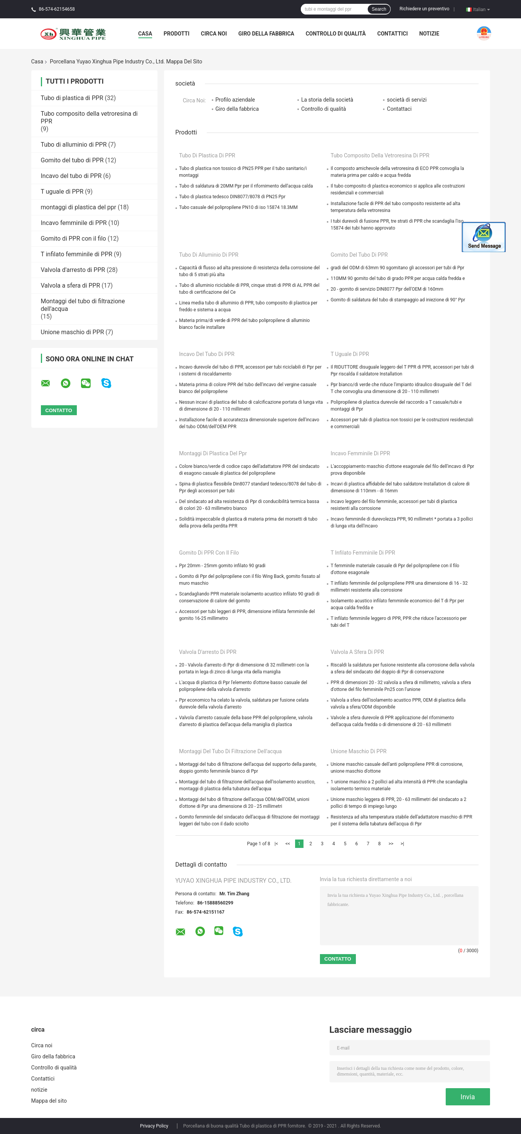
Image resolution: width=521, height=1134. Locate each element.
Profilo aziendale (235, 100)
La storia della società (327, 100)
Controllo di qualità (336, 34)
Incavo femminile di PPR (74, 222)
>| (402, 843)
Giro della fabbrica (266, 34)
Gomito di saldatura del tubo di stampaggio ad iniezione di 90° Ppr (398, 300)
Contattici (392, 34)
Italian (481, 9)
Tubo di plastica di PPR (72, 98)
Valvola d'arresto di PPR (73, 269)
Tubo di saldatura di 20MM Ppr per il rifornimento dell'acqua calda (246, 186)
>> (390, 843)
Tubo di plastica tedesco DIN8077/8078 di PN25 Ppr (232, 196)
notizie (429, 34)
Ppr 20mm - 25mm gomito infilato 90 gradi (222, 565)
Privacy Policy (154, 1126)
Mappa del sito (49, 1101)
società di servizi (407, 100)
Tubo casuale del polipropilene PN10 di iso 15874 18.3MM (238, 207)
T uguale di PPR (62, 191)
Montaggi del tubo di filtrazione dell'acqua (230, 751)
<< (288, 843)
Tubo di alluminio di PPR (74, 144)
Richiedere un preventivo (424, 8)
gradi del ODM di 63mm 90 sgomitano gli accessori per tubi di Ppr (397, 267)
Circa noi (214, 34)
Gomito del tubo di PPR (72, 160)
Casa (145, 34)
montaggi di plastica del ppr (78, 207)
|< (276, 843)
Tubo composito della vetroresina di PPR (380, 155)
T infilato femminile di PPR (76, 254)
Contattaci (399, 109)
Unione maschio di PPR (72, 332)
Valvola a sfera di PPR (70, 285)
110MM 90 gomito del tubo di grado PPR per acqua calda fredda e (398, 278)
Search (379, 9)
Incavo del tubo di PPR (71, 176)
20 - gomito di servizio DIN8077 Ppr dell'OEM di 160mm (387, 289)
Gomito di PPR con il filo (73, 238)
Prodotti (177, 34)
